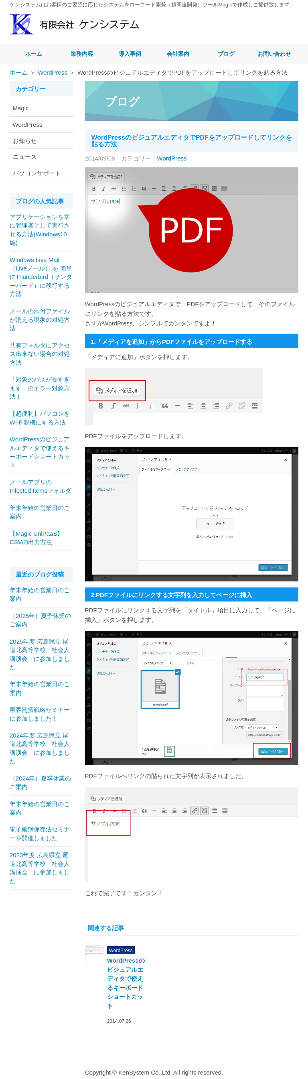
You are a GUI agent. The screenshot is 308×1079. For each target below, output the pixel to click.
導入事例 (130, 54)
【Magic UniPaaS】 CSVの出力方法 (39, 537)
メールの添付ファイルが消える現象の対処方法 (40, 320)
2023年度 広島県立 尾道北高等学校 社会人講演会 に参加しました (40, 867)
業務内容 (82, 54)
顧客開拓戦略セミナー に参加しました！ (40, 713)
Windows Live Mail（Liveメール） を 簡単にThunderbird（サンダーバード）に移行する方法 (41, 277)
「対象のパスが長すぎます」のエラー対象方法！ (40, 388)
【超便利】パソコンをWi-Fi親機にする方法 (40, 417)
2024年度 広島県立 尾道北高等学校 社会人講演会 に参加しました (40, 748)
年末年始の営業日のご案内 (40, 512)
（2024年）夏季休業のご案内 (40, 782)
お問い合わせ (274, 54)
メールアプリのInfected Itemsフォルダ (40, 486)
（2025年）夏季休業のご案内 (40, 620)
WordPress (52, 72)
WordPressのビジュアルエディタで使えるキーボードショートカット (40, 452)
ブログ (226, 54)
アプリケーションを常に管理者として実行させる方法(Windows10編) (40, 229)
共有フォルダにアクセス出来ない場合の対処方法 (40, 354)
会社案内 (178, 54)
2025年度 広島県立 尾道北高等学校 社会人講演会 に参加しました (40, 654)
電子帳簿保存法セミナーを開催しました (40, 833)
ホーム (33, 54)
